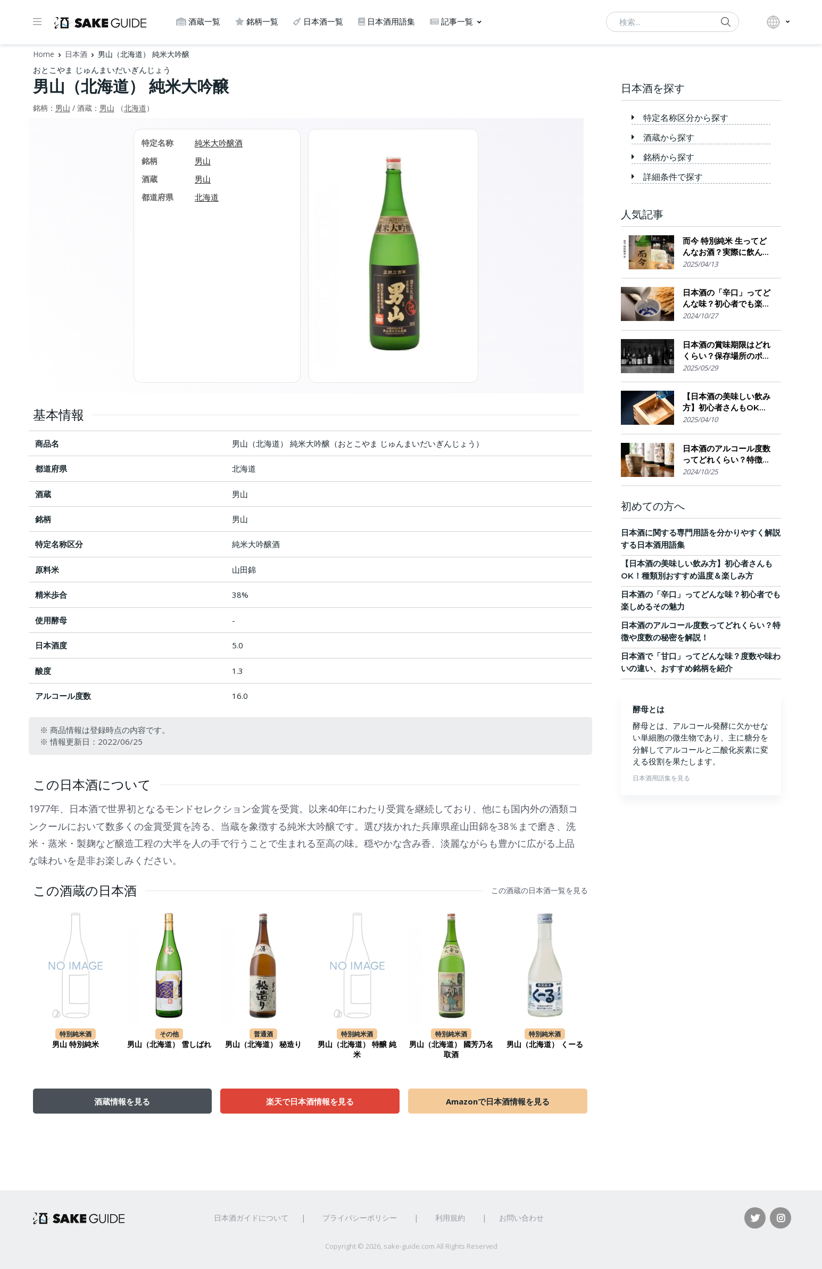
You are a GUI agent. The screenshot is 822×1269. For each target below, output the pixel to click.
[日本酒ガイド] (100, 22)
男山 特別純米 (75, 1044)
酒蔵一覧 (198, 22)
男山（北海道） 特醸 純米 (357, 1050)
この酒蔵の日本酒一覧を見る (539, 890)
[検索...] (672, 22)
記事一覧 (451, 22)
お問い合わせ (521, 1218)
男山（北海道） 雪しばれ (169, 1044)
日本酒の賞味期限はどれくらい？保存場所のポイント (726, 350)
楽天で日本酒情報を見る (310, 1101)
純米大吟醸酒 (219, 142)
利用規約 (450, 1218)
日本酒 (76, 54)
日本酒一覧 (318, 22)
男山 (62, 108)
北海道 (135, 108)
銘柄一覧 (256, 22)
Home (43, 54)
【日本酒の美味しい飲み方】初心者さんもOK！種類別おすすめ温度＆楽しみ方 (726, 402)
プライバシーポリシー (359, 1218)
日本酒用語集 (386, 22)
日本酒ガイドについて (251, 1218)
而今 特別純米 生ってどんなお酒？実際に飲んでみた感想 (726, 247)
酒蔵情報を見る (122, 1101)
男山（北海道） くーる (545, 1044)
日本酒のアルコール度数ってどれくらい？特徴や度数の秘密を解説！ (726, 454)
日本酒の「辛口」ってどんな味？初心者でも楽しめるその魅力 (726, 298)
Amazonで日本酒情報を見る (498, 1101)
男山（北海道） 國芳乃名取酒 (451, 1050)
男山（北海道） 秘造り (263, 1044)
